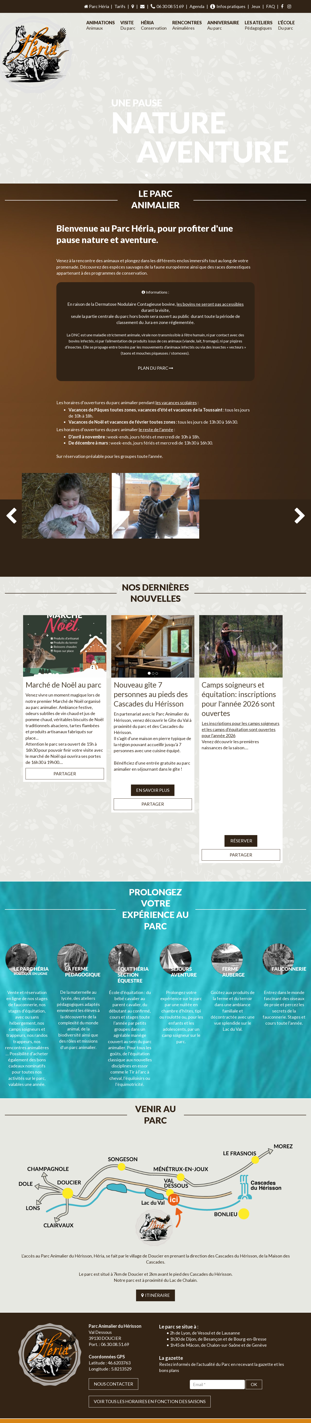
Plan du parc (155, 356)
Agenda (197, 6)
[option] (66, 510)
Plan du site (259, 1384)
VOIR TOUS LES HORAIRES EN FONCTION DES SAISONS (150, 1333)
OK (254, 1316)
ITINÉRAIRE (155, 1227)
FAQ (270, 6)
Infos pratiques (227, 6)
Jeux (255, 6)
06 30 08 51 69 (167, 6)
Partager (64, 750)
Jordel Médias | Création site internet (164, 1384)
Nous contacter (113, 1315)
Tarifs (119, 6)
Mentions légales (282, 1384)
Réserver (241, 818)
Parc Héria (96, 6)
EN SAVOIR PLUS (152, 767)
